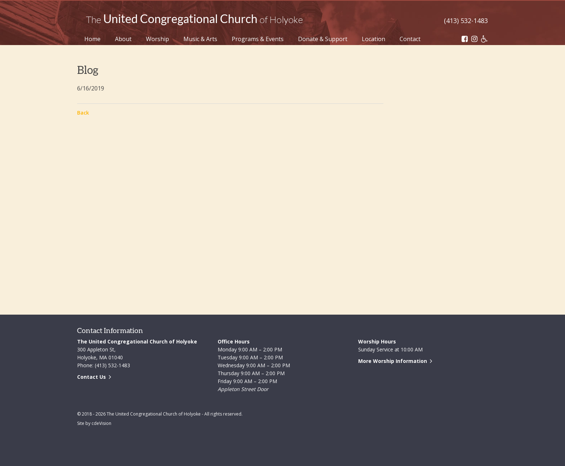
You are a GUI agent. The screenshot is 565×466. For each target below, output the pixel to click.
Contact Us (91, 376)
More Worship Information (392, 361)
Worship (157, 39)
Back (83, 112)
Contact (410, 39)
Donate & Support (322, 39)
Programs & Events (258, 39)
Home (92, 39)
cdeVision (101, 423)
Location (373, 39)
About (123, 39)
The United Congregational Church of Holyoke (194, 20)
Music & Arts (200, 39)
